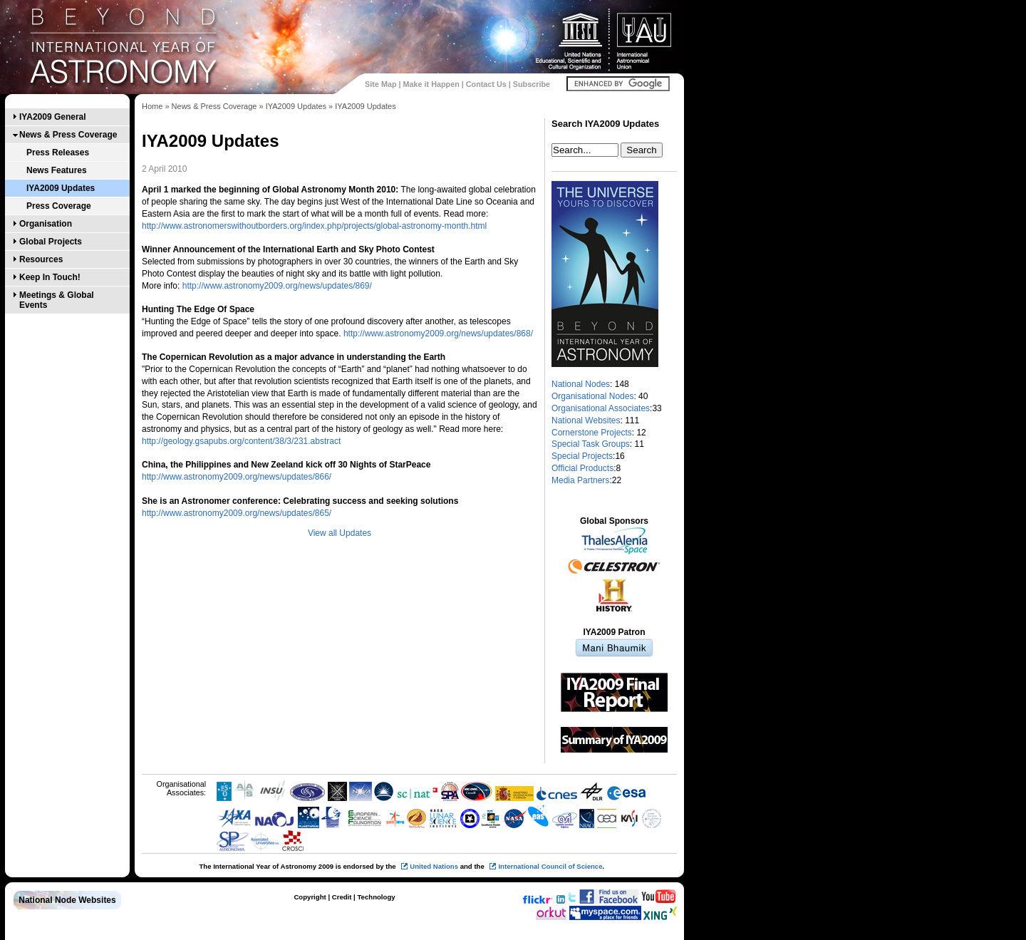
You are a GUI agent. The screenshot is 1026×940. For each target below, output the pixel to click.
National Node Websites (67, 900)
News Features (56, 170)
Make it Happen (431, 84)
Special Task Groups (590, 444)
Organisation (45, 224)
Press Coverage (58, 206)
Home (152, 106)
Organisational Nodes (592, 396)
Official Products (582, 468)
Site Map (380, 84)
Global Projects (50, 242)
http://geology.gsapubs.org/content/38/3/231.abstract (241, 441)
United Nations (434, 866)
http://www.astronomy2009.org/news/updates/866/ (236, 477)
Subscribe (531, 84)
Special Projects (582, 456)
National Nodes (580, 384)
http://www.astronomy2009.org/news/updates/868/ (438, 334)
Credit (342, 897)
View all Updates (339, 533)
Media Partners (580, 480)
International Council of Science (550, 866)
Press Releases (57, 152)
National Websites (586, 420)
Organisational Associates (600, 408)
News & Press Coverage (68, 135)
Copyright (310, 897)
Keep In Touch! (50, 277)
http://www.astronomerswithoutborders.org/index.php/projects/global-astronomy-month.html (314, 226)
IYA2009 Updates (60, 188)
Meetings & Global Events (56, 300)
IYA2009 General (52, 117)
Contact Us (486, 84)
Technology (376, 897)
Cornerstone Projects (591, 433)
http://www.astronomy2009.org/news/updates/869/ (277, 286)
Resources (41, 259)
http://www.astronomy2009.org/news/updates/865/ (236, 513)
